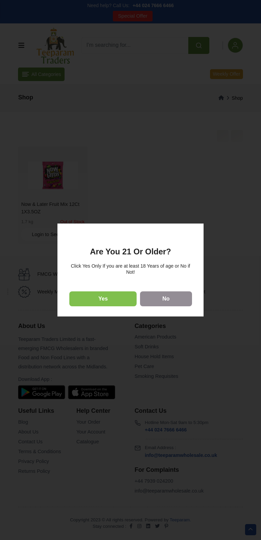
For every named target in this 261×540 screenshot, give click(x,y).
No (166, 299)
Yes (103, 299)
